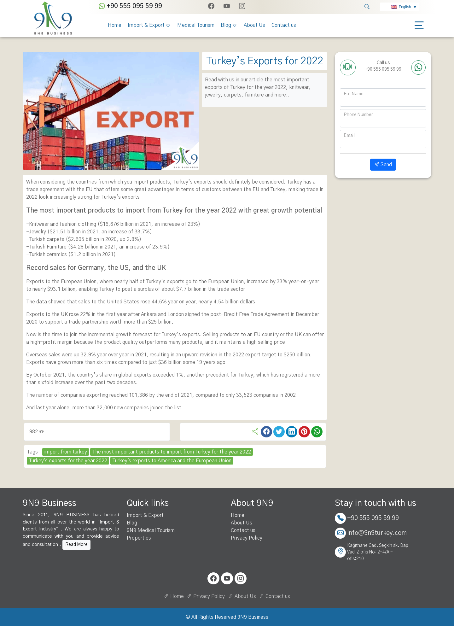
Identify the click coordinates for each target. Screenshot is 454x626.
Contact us (283, 25)
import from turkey (65, 451)
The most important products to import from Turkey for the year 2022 (171, 451)
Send (383, 164)
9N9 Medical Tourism (151, 530)
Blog (226, 25)
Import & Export (146, 25)
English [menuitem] (405, 7)
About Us (254, 25)
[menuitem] (399, 7)
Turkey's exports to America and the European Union (171, 460)
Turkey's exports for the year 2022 (68, 460)
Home (114, 25)
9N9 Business (252, 617)
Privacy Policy (246, 538)
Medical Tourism (195, 25)
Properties (139, 538)
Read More (76, 544)
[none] (399, 7)
